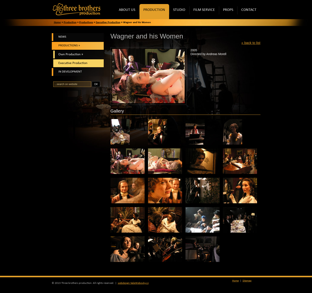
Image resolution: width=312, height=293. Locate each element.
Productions (86, 22)
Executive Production (108, 22)
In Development (70, 71)
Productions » (69, 45)
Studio (181, 11)
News (62, 36)
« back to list (251, 43)
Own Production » (70, 54)
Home (57, 22)
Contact (250, 11)
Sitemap (247, 280)
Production (156, 11)
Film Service (206, 11)
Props (230, 11)
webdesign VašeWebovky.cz (133, 283)
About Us (129, 11)
